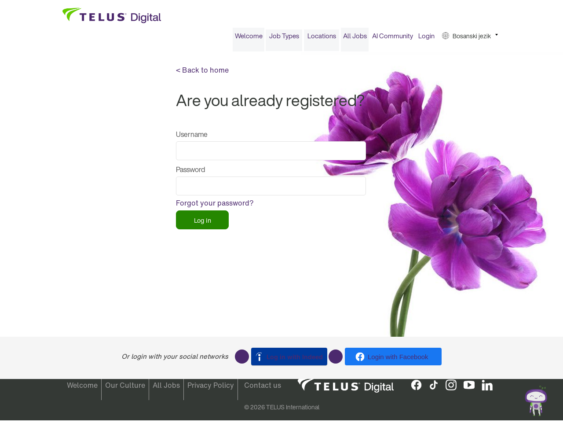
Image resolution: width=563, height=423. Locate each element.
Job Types (284, 39)
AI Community (392, 39)
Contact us (262, 388)
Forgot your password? (215, 206)
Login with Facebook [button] (398, 356)
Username (192, 137)
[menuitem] (248, 39)
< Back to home (202, 73)
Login (426, 39)
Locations (321, 39)
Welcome (249, 39)
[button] (470, 39)
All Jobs (355, 39)
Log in (202, 223)
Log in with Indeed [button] (295, 356)
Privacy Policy (210, 388)
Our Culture (125, 388)
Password (190, 172)
